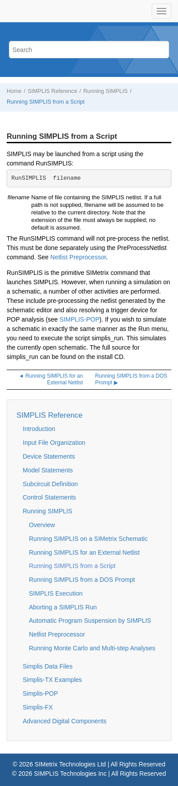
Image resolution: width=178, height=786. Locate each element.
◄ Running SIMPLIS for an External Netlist (51, 379)
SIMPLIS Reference (52, 91)
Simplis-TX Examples (52, 679)
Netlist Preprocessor (78, 257)
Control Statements (49, 497)
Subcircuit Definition (50, 484)
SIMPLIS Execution (56, 593)
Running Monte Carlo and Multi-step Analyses (92, 648)
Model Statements (48, 470)
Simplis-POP (40, 693)
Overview (42, 524)
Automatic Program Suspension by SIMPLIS (90, 620)
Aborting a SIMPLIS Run (63, 607)
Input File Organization (54, 442)
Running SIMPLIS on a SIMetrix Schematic (88, 538)
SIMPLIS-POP (79, 319)
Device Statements (49, 456)
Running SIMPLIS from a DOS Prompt (82, 579)
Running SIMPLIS (105, 91)
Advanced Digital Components (64, 721)
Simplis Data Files (48, 666)
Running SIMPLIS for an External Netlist (84, 552)
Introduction (39, 428)
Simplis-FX (38, 707)
